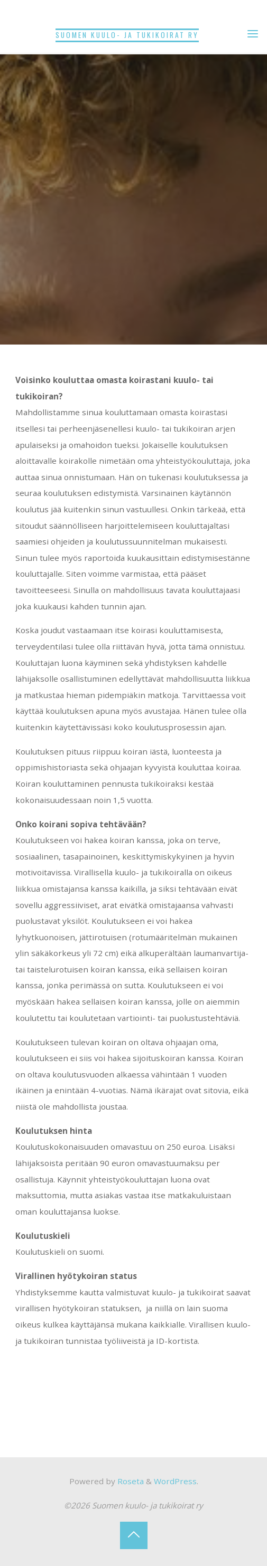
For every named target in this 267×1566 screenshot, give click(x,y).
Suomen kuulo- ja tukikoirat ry (127, 35)
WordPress (175, 1481)
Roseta (129, 1481)
